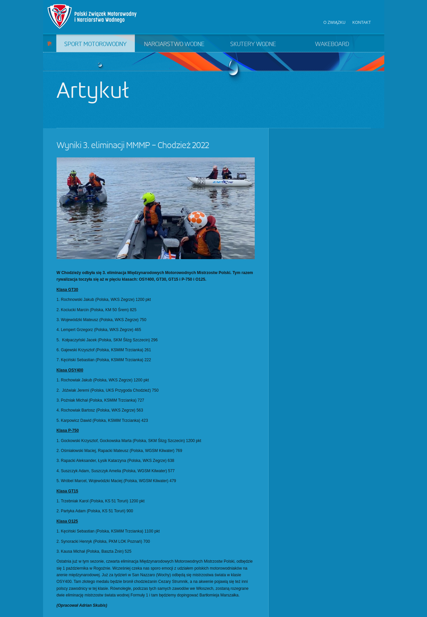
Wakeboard (332, 44)
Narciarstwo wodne (174, 44)
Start (49, 43)
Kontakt (361, 22)
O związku (334, 22)
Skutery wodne (253, 44)
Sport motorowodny (95, 44)
